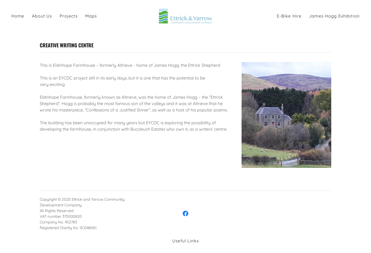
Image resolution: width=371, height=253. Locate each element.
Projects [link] (69, 16)
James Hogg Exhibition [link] (334, 16)
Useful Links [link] (185, 241)
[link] (185, 15)
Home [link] (17, 16)
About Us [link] (42, 16)
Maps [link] (91, 16)
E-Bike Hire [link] (289, 16)
